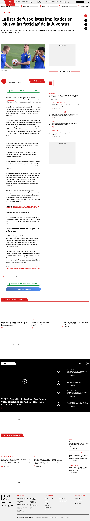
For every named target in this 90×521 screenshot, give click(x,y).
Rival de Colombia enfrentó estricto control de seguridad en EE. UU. (75, 323)
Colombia (18, 1)
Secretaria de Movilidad (58, 102)
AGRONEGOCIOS (62, 502)
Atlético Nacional (36, 320)
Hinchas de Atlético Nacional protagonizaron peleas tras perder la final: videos (44, 324)
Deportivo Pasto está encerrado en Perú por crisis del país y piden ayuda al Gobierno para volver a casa (23, 268)
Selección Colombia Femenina (8, 320)
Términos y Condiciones (65, 517)
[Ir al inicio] (10, 3)
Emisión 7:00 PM (63, 6)
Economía (48, 1)
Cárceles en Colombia (74, 453)
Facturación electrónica (33, 499)
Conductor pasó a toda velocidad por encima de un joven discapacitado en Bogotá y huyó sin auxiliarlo (65, 115)
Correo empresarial (22, 507)
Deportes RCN (32, 2)
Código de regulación (22, 504)
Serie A (15, 276)
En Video (8, 363)
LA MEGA (47, 509)
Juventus (9, 276)
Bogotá (54, 130)
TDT (53, 498)
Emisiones (5, 6)
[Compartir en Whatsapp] (85, 28)
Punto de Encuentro (66, 2)
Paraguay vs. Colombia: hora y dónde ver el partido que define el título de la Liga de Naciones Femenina (14, 324)
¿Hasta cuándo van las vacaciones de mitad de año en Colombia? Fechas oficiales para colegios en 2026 (63, 96)
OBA (31, 508)
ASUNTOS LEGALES (63, 500)
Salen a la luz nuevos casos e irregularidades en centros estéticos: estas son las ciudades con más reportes (79, 444)
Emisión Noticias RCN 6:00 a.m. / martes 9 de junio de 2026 (76, 381)
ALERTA (47, 505)
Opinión (61, 1)
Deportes (9, 12)
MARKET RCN (78, 503)
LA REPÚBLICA (62, 498)
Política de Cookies (54, 517)
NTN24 (46, 498)
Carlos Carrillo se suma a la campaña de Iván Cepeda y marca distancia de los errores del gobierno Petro (78, 371)
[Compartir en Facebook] (85, 20)
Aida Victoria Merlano (7, 456)
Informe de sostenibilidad (33, 502)
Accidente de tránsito (58, 112)
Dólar (53, 121)
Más (84, 363)
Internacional (26, 1)
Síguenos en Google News (23, 289)
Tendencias (55, 1)
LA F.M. (46, 503)
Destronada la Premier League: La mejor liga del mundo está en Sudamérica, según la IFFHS (22, 206)
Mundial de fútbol (67, 320)
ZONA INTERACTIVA (79, 500)
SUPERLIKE (77, 502)
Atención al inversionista (20, 511)
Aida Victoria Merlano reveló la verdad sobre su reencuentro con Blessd (15, 459)
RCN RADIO (47, 502)
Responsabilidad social (22, 498)
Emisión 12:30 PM (44, 6)
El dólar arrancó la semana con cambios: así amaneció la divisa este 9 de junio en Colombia (65, 124)
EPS (70, 439)
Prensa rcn (19, 508)
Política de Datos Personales (42, 517)
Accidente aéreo (73, 465)
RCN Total (47, 500)
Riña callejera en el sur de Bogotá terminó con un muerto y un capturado (66, 133)
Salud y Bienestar (39, 2)
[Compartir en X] (85, 24)
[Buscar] (88, 2)
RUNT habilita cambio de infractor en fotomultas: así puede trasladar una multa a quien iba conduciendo (65, 105)
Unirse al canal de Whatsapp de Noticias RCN (23, 91)
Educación (52, 93)
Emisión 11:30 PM (83, 6)
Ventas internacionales (34, 505)
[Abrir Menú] (2, 2)
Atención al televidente (20, 502)
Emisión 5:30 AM (24, 6)
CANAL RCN (80, 1)
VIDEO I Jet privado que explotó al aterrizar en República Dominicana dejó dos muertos (78, 469)
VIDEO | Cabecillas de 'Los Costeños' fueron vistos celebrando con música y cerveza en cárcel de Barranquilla (23, 402)
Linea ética (32, 507)
